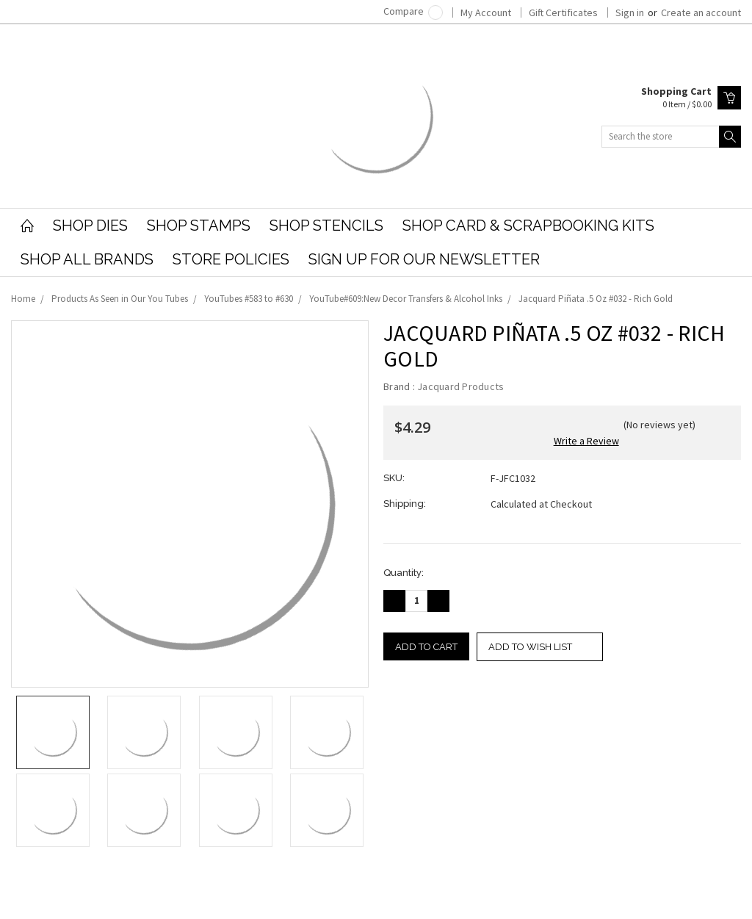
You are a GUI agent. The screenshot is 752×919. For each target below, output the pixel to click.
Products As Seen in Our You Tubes (119, 298)
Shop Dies (90, 225)
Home (23, 298)
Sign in (629, 12)
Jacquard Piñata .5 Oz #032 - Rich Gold (595, 298)
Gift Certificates (563, 12)
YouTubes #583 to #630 (248, 298)
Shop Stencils (326, 225)
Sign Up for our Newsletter (424, 259)
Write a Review (586, 440)
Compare (413, 11)
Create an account (701, 12)
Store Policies (231, 259)
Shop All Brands (87, 259)
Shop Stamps (198, 225)
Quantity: (403, 572)
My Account (485, 12)
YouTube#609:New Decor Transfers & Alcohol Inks (405, 298)
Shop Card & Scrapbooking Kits (528, 225)
